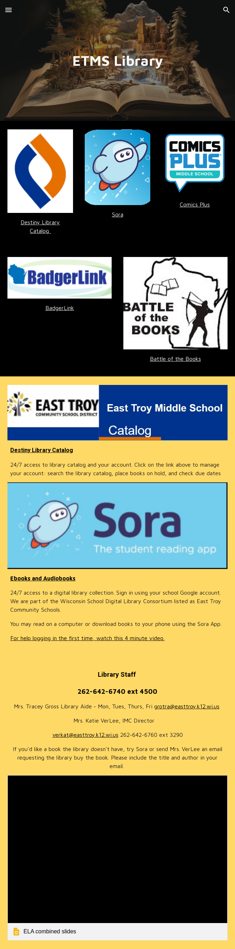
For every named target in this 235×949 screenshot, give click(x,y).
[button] (8, 10)
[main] (117, 60)
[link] (117, 857)
